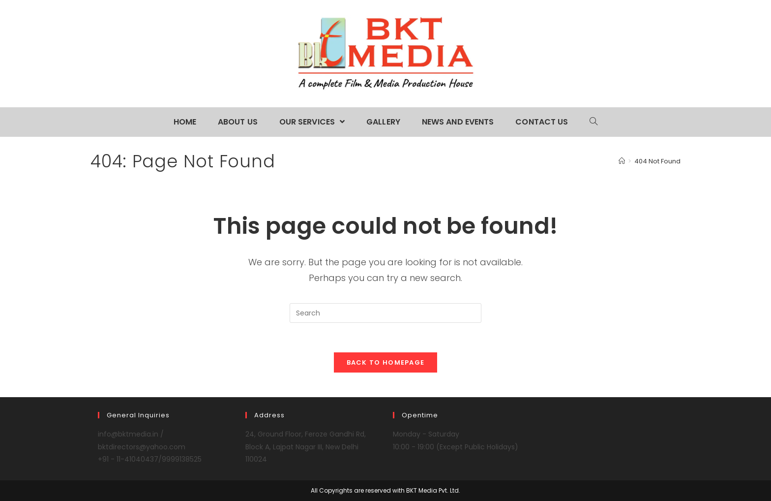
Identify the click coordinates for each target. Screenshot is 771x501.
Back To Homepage (386, 362)
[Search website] (593, 122)
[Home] (622, 161)
